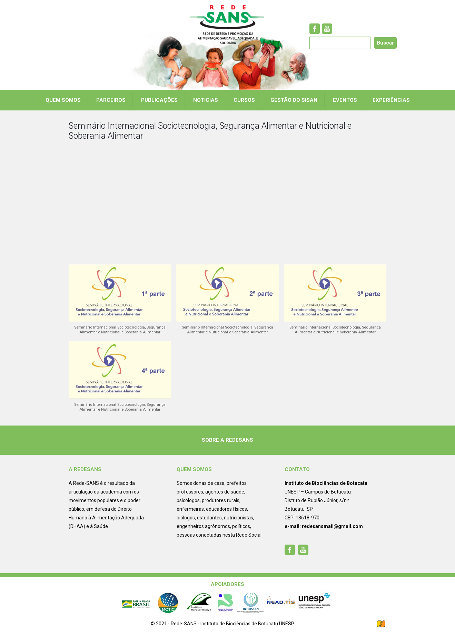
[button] (120, 303)
